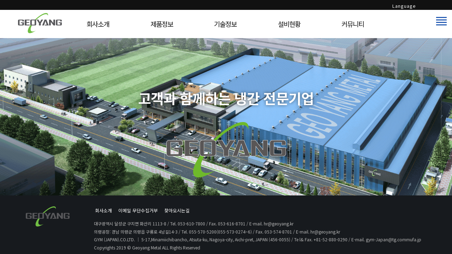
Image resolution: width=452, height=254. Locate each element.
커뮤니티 (352, 24)
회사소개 (98, 24)
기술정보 (225, 24)
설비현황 (289, 24)
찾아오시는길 (177, 210)
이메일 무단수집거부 (138, 210)
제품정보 (161, 24)
